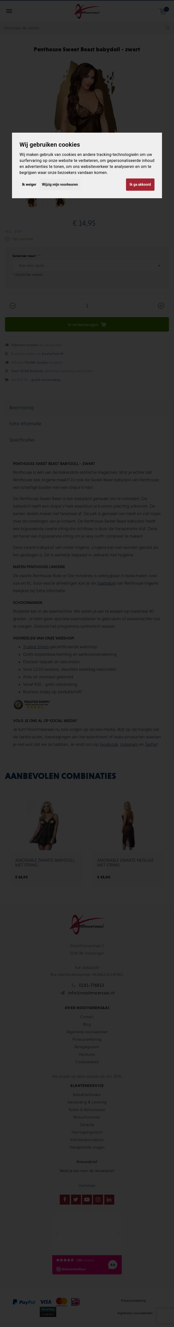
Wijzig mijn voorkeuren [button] (60, 184)
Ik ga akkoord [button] (140, 184)
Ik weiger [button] (29, 184)
